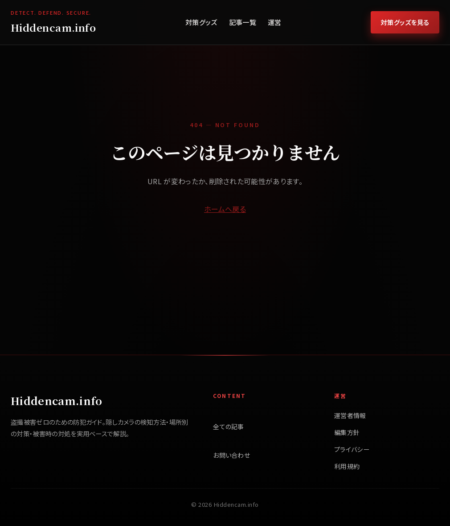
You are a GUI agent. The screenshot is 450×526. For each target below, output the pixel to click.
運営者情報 (350, 415)
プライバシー (351, 449)
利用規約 (347, 466)
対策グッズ (201, 22)
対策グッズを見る (405, 22)
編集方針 (347, 432)
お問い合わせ (231, 455)
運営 (275, 22)
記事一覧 (242, 22)
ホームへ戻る (225, 208)
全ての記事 (228, 426)
